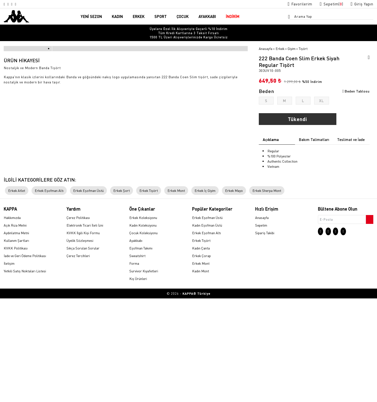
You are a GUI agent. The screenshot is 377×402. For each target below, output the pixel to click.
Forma (134, 367)
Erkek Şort (121, 294)
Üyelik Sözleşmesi (79, 344)
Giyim (291, 41)
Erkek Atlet (16, 294)
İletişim (9, 367)
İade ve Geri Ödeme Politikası (25, 359)
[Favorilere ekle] (367, 50)
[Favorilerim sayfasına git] (292, 4)
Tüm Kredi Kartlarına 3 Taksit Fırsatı (188, 29)
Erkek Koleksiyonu (143, 321)
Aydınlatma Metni (16, 336)
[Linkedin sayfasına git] (23, 4)
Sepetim (261, 329)
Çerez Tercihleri (78, 359)
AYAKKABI (207, 16)
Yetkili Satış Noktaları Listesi (25, 374)
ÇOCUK (183, 16)
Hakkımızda (12, 321)
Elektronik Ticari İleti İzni (84, 329)
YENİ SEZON (91, 16)
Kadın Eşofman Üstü (207, 329)
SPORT (160, 16)
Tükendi (297, 111)
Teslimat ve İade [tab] (351, 132)
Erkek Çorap (201, 359)
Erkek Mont (176, 294)
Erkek (280, 41)
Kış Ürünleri (138, 382)
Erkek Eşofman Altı (49, 294)
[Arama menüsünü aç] (290, 17)
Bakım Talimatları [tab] (314, 132)
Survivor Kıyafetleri (143, 374)
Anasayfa (265, 41)
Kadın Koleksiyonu (143, 329)
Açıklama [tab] (271, 132)
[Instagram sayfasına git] (5, 4)
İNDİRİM (232, 16)
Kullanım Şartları (16, 344)
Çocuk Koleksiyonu (143, 336)
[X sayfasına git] (11, 4)
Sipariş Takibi (264, 336)
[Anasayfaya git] (16, 16)
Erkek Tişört (148, 294)
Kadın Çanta (201, 352)
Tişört (303, 41)
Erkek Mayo (234, 294)
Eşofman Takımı (140, 352)
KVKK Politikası (16, 352)
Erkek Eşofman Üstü (88, 294)
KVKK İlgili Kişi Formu (83, 336)
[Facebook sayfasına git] (17, 4)
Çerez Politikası (78, 321)
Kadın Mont (200, 374)
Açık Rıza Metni (15, 329)
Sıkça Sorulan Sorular (82, 352)
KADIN (117, 16)
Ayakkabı (135, 344)
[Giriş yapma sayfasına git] (360, 4)
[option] (188, 29)
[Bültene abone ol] (369, 322)
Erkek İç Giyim (205, 294)
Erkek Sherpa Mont (266, 294)
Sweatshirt (137, 359)
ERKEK (139, 16)
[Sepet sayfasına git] (326, 4)
